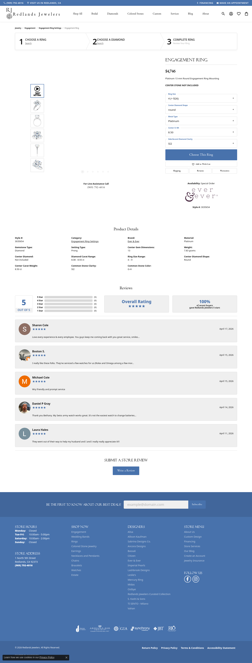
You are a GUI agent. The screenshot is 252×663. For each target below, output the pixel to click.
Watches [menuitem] (76, 570)
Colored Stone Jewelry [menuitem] (84, 546)
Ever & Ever (133, 241)
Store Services (192, 546)
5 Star (40, 297)
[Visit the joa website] (81, 628)
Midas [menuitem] (131, 584)
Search (28, 43)
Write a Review (126, 470)
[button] (223, 13)
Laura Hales (40, 430)
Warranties (224, 171)
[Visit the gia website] (120, 628)
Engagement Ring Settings (50, 28)
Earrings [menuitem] (76, 551)
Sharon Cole (40, 325)
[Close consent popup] (66, 658)
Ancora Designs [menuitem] (137, 546)
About (205, 14)
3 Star (40, 303)
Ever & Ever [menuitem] (134, 560)
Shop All (77, 14)
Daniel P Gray (41, 403)
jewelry (18, 28)
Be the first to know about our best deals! (83, 504)
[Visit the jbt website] (158, 628)
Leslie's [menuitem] (132, 575)
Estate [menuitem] (74, 575)
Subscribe (197, 504)
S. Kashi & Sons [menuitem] (136, 598)
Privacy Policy (169, 648)
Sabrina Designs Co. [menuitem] (139, 541)
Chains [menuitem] (75, 560)
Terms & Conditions (192, 648)
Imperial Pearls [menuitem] (136, 565)
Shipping (177, 171)
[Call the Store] (24, 565)
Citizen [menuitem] (132, 555)
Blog (190, 14)
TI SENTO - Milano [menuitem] (138, 603)
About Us (189, 531)
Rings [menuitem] (74, 541)
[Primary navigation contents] (141, 14)
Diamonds (112, 14)
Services (175, 14)
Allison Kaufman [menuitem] (137, 536)
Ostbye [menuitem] (132, 589)
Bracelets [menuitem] (76, 565)
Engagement (30, 28)
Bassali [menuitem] (132, 551)
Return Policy (150, 648)
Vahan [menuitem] (131, 608)
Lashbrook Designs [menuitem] (139, 570)
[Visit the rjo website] (172, 628)
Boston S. (38, 351)
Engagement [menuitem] (78, 531)
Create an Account (194, 555)
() (95, 297)
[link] (13, 3)
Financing (189, 541)
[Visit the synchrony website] (140, 628)
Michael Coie (41, 377)
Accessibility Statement (221, 648)
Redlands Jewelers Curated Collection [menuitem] (149, 594)
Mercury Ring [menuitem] (135, 579)
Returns (200, 171)
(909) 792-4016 (96, 187)
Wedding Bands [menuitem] (80, 536)
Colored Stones (135, 14)
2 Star (40, 307)
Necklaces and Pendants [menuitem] (85, 555)
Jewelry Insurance (194, 560)
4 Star (40, 300)
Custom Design (193, 536)
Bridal (94, 14)
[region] (95, 128)
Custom (157, 14)
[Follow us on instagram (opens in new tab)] (195, 579)
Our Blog (189, 551)
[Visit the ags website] (99, 628)
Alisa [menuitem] (130, 531)
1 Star (40, 310)
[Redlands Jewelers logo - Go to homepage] (33, 14)
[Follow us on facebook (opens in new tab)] (187, 579)
